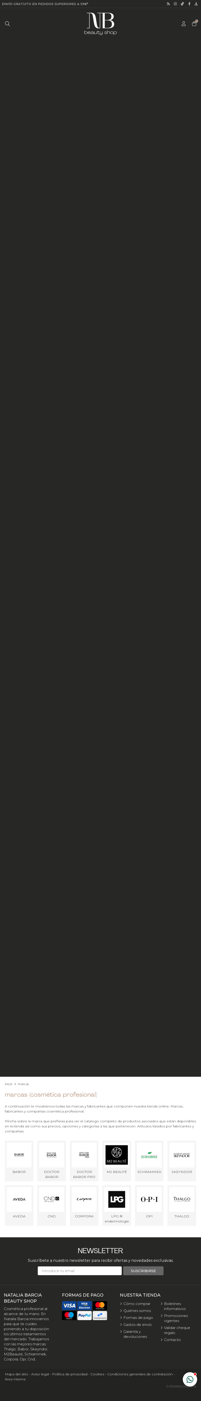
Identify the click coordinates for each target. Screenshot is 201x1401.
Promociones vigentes (176, 1318)
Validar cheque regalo (177, 1330)
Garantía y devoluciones (135, 1334)
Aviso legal (40, 1374)
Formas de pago (138, 1317)
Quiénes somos (137, 1310)
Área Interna (15, 1379)
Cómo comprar (136, 1303)
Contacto (172, 1339)
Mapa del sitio (16, 1374)
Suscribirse (143, 1271)
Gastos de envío (137, 1324)
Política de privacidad (69, 1374)
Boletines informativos (175, 1306)
